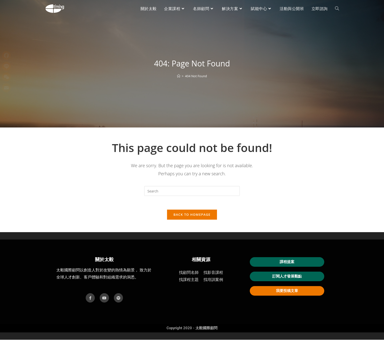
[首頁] (178, 76)
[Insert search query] (192, 191)
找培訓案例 (213, 281)
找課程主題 (189, 281)
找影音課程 (213, 274)
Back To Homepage (191, 216)
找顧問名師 (189, 274)
